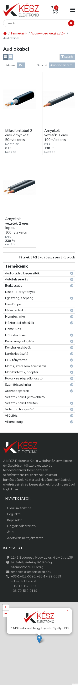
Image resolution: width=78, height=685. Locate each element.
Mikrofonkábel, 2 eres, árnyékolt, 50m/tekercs (18, 135)
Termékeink (18, 33)
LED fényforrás (16, 360)
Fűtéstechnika (15, 310)
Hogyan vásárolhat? (21, 526)
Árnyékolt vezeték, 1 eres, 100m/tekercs (56, 135)
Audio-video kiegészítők (48, 33)
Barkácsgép (13, 285)
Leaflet (75, 684)
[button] (39, 639)
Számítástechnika (18, 385)
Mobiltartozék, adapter (21, 372)
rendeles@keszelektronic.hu (31, 572)
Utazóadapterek (17, 391)
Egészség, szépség (19, 298)
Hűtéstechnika (15, 335)
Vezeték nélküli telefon (21, 403)
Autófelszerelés (16, 279)
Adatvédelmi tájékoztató (25, 538)
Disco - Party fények (20, 292)
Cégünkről (14, 514)
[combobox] (21, 65)
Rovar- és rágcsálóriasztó (24, 378)
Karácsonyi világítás (19, 341)
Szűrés (67, 56)
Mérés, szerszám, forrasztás (25, 366)
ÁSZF (11, 532)
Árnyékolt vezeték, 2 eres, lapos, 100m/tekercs (17, 225)
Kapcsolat (14, 520)
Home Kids (13, 329)
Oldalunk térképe (19, 508)
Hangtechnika (15, 316)
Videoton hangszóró (19, 409)
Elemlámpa (13, 304)
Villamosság (14, 422)
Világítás (11, 415)
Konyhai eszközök (18, 347)
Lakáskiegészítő (16, 354)
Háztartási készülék (19, 323)
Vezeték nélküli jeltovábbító (25, 397)
